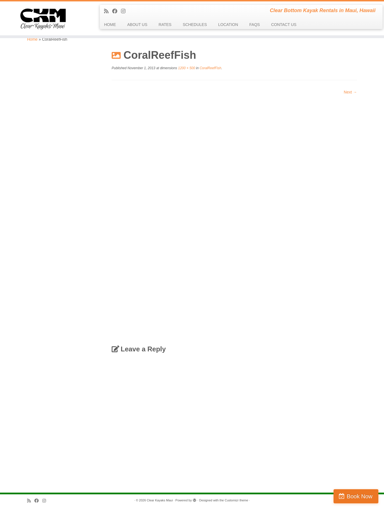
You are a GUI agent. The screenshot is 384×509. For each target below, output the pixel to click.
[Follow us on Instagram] (125, 11)
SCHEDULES (195, 24)
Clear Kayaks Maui (160, 500)
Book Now (359, 496)
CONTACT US (284, 24)
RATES (165, 24)
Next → (350, 92)
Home (32, 39)
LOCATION (228, 24)
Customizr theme (236, 500)
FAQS (254, 24)
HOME (110, 24)
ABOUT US (137, 24)
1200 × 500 (186, 68)
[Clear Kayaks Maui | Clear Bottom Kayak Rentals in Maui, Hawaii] (44, 18)
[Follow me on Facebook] (116, 11)
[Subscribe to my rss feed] (108, 11)
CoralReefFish (210, 68)
